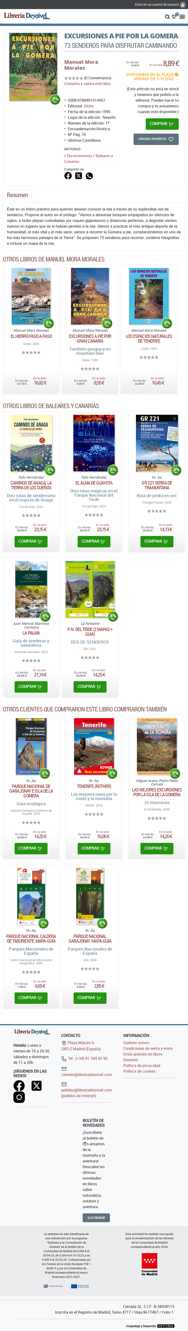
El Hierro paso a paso (31, 336)
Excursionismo (79, 155)
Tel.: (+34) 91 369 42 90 (84, 1058)
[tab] (17, 196)
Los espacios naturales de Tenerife (149, 338)
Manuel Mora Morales (81, 64)
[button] (167, 16)
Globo (89, 106)
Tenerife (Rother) (94, 786)
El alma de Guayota (94, 482)
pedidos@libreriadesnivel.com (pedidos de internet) (86, 1089)
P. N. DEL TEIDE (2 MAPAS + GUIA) (90, 631)
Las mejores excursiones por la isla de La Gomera (157, 792)
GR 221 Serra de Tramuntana (157, 485)
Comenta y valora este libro (87, 83)
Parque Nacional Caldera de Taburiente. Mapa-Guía (31, 938)
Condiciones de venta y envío (148, 1048)
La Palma (31, 632)
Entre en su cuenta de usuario (160, 4)
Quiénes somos (136, 1042)
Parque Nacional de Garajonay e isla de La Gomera (31, 791)
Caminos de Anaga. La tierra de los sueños (31, 485)
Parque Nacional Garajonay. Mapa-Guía (90, 938)
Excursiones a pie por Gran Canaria (90, 338)
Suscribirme (96, 1218)
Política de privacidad (141, 1065)
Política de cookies (139, 1071)
